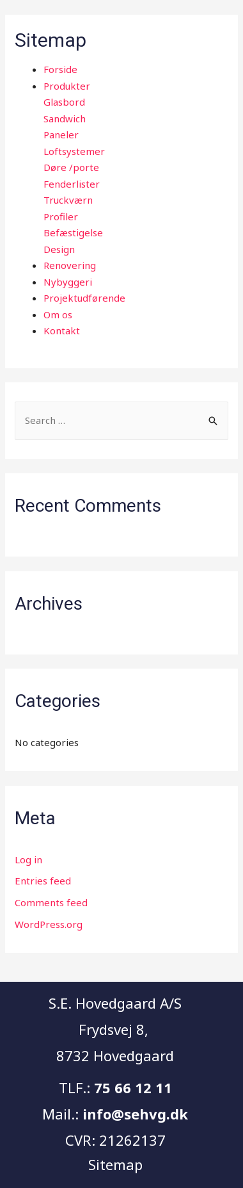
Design (59, 249)
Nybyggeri (67, 281)
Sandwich (64, 118)
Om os (57, 314)
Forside (60, 69)
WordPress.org (48, 924)
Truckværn (68, 199)
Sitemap (115, 1164)
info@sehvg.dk (135, 1113)
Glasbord (64, 101)
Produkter (66, 85)
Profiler (60, 216)
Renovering (69, 265)
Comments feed (51, 902)
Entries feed (43, 880)
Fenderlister (71, 183)
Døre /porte (71, 167)
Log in (28, 859)
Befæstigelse (73, 232)
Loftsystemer (74, 151)
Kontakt (61, 330)
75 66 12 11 (133, 1087)
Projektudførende (84, 297)
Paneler (61, 134)
